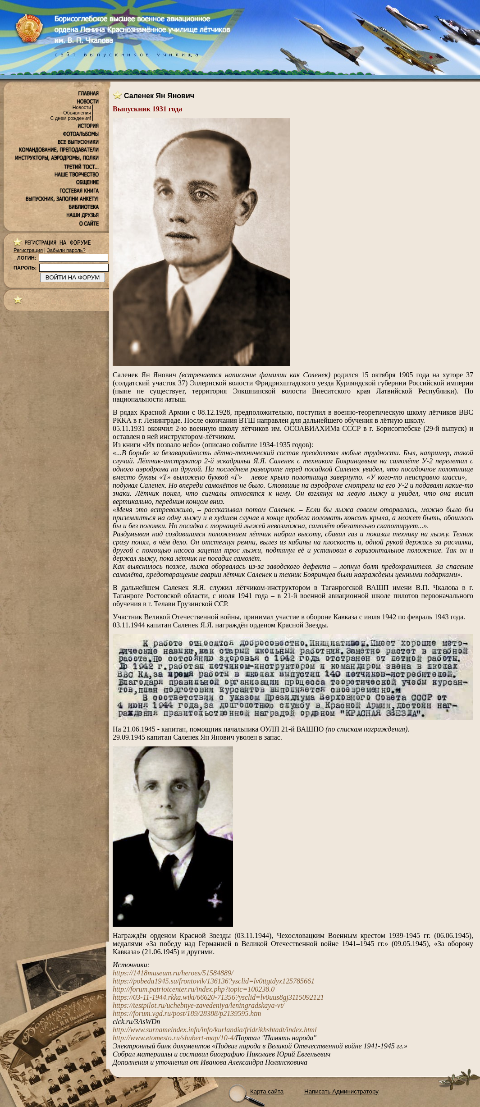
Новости (82, 107)
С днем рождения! (70, 118)
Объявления (77, 112)
